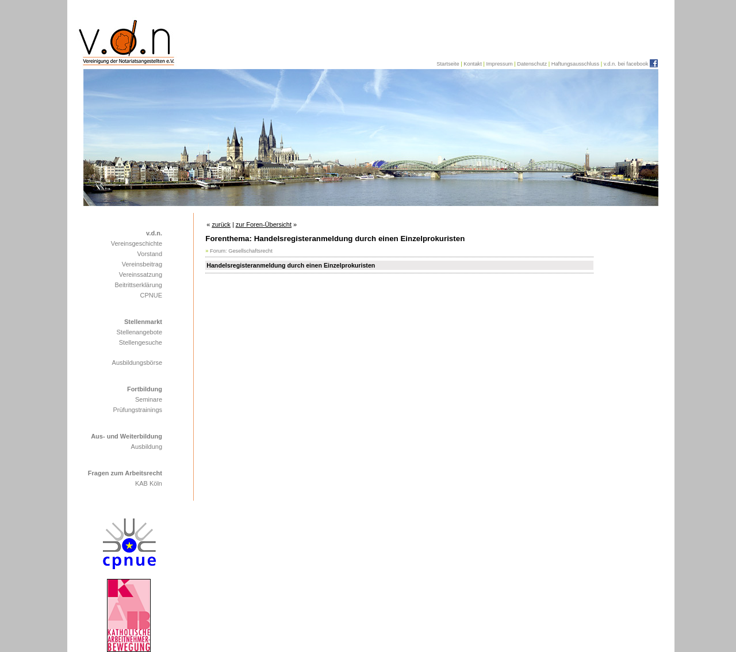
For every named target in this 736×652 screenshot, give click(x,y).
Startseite (447, 64)
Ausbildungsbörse (137, 362)
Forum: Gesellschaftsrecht (241, 251)
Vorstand (149, 253)
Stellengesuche (140, 342)
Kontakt (472, 64)
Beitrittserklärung (138, 284)
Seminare (148, 399)
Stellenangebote (139, 332)
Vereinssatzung (140, 274)
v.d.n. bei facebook (626, 64)
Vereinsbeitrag (142, 264)
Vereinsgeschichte (136, 243)
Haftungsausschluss (575, 64)
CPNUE (151, 295)
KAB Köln (148, 483)
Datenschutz (532, 64)
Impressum (499, 64)
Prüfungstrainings (137, 409)
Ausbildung (146, 446)
